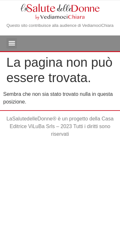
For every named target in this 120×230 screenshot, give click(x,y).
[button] (11, 43)
